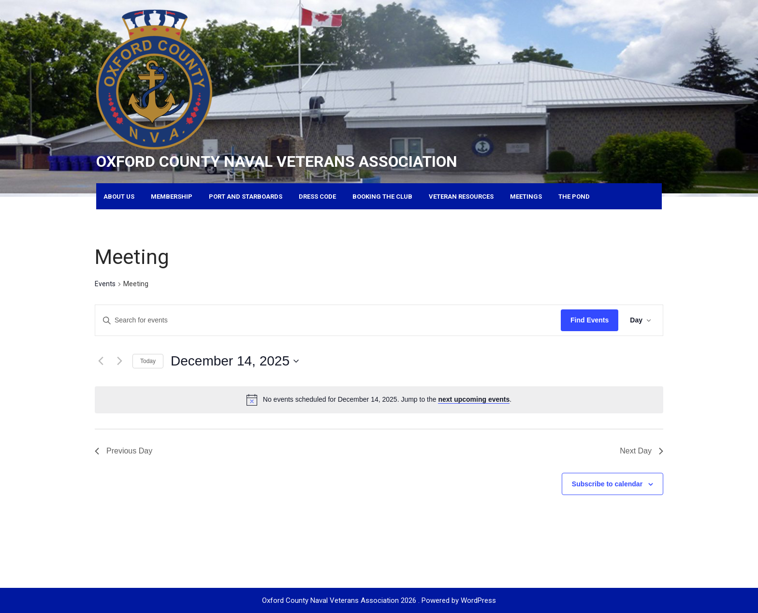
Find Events (589, 320)
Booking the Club (382, 196)
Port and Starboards (245, 196)
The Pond (574, 196)
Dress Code (317, 196)
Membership (171, 196)
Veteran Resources (461, 196)
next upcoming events (474, 399)
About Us (118, 196)
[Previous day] (100, 361)
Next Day (641, 451)
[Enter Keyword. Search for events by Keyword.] (328, 320)
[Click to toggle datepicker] (235, 361)
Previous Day (123, 451)
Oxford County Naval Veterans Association (276, 161)
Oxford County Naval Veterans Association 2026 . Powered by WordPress (379, 600)
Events (105, 284)
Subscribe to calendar (607, 484)
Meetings (526, 196)
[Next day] (119, 361)
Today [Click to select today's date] (148, 361)
